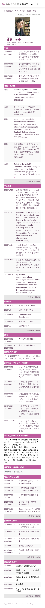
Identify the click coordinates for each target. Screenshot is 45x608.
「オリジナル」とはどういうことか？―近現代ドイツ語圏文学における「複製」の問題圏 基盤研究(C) (29, 411)
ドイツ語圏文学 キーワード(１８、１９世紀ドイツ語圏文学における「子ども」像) (21, 357)
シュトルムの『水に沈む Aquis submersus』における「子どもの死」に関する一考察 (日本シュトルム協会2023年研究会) (28, 250)
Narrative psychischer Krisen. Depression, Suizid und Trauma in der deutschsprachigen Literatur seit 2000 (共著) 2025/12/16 (26, 95)
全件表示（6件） (34, 516)
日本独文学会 (24, 326)
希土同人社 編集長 (26, 546)
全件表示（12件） (33, 596)
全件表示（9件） (34, 330)
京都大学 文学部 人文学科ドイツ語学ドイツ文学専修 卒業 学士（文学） (29, 78)
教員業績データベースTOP (14, 11)
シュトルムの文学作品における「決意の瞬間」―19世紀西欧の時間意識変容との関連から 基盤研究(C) (29, 372)
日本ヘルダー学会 (26, 310)
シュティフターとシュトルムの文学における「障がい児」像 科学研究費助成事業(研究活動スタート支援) (29, 426)
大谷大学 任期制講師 (27, 339)
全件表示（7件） (34, 557)
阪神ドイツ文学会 (26, 321)
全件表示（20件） (33, 181)
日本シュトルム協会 (27, 305)
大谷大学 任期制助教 (27, 345)
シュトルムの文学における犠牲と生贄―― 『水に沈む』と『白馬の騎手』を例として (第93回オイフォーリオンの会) (28, 265)
